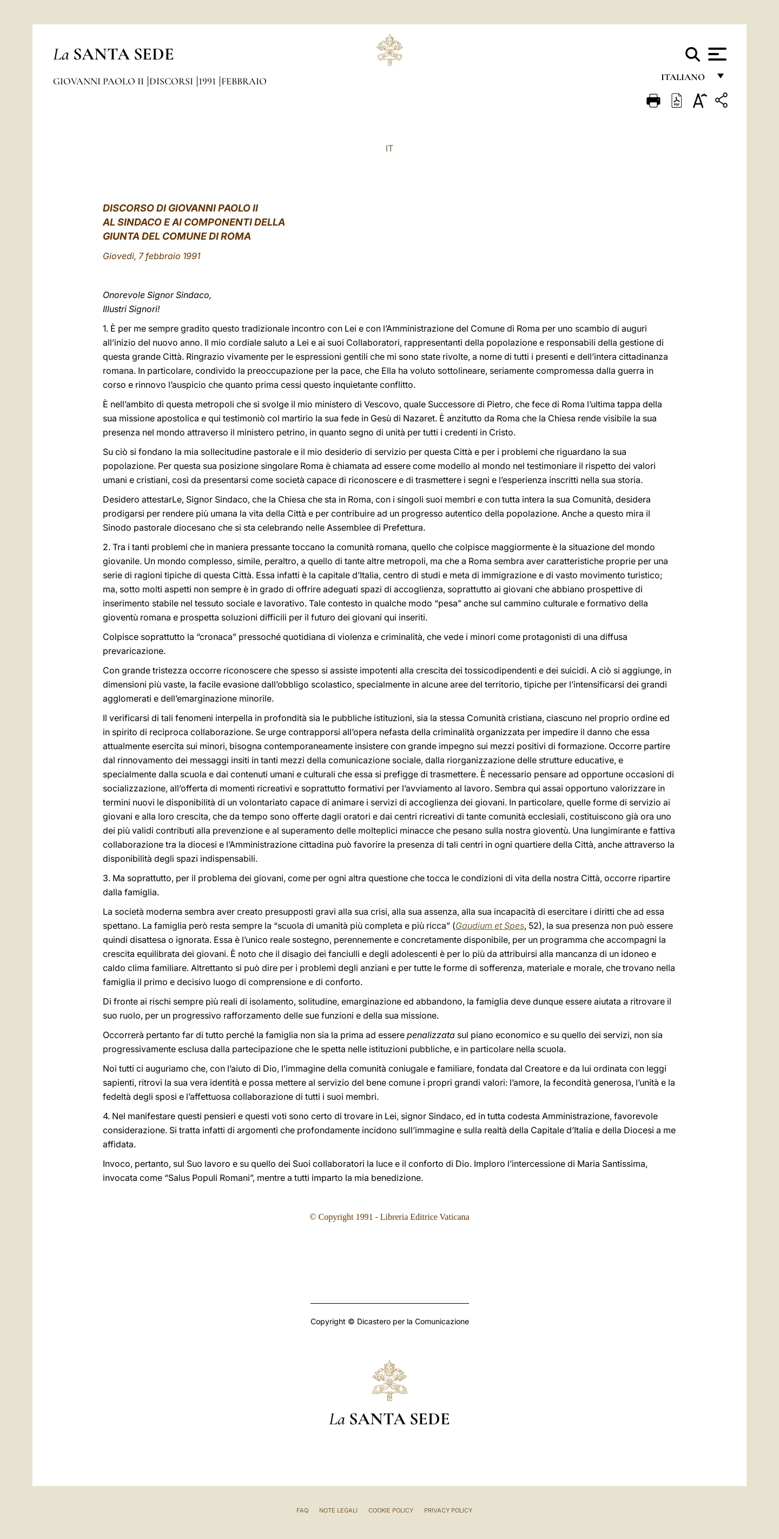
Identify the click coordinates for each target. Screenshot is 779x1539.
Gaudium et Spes (489, 925)
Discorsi (172, 81)
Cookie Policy (390, 1510)
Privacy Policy (448, 1510)
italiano (685, 79)
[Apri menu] (716, 54)
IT (389, 148)
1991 (208, 81)
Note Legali (338, 1510)
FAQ (302, 1510)
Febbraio (244, 81)
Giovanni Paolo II (99, 81)
